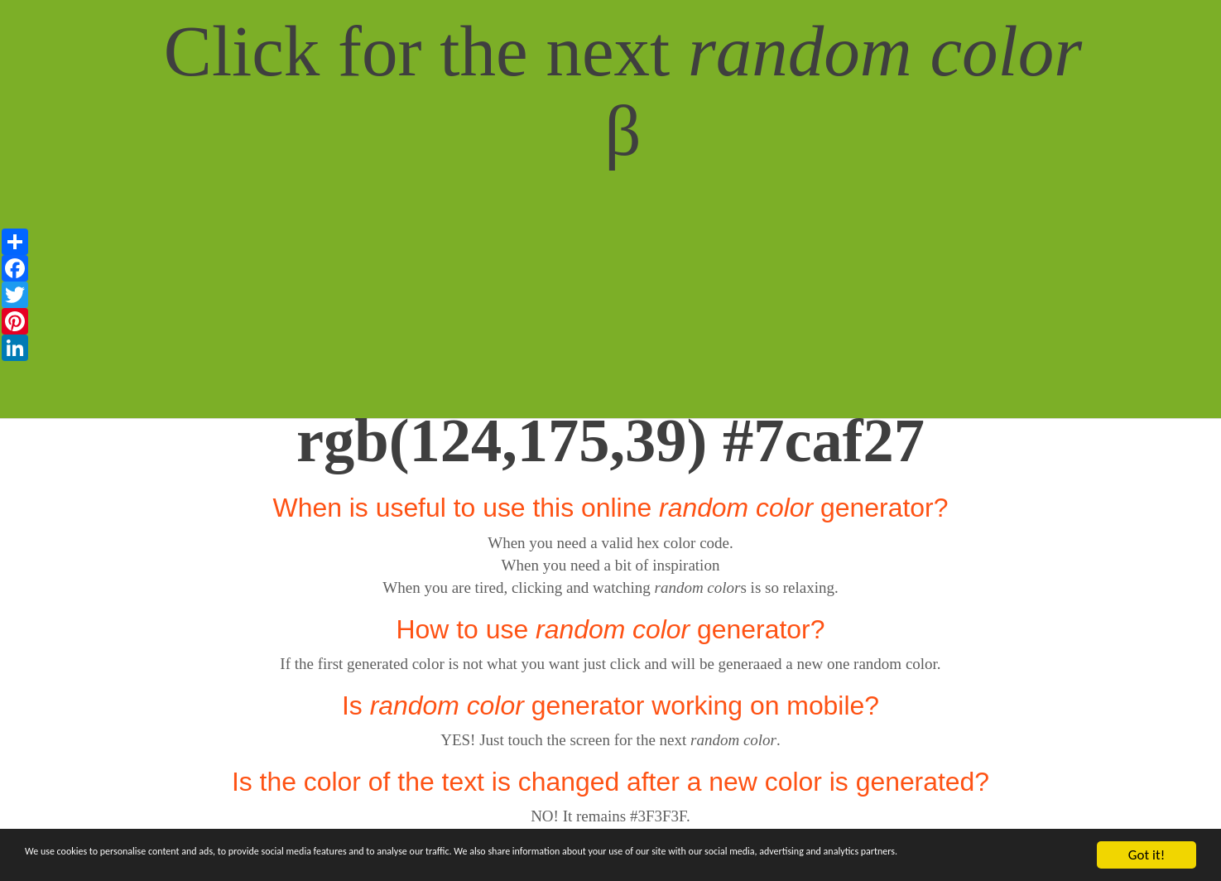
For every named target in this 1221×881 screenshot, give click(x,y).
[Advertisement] (611, 302)
